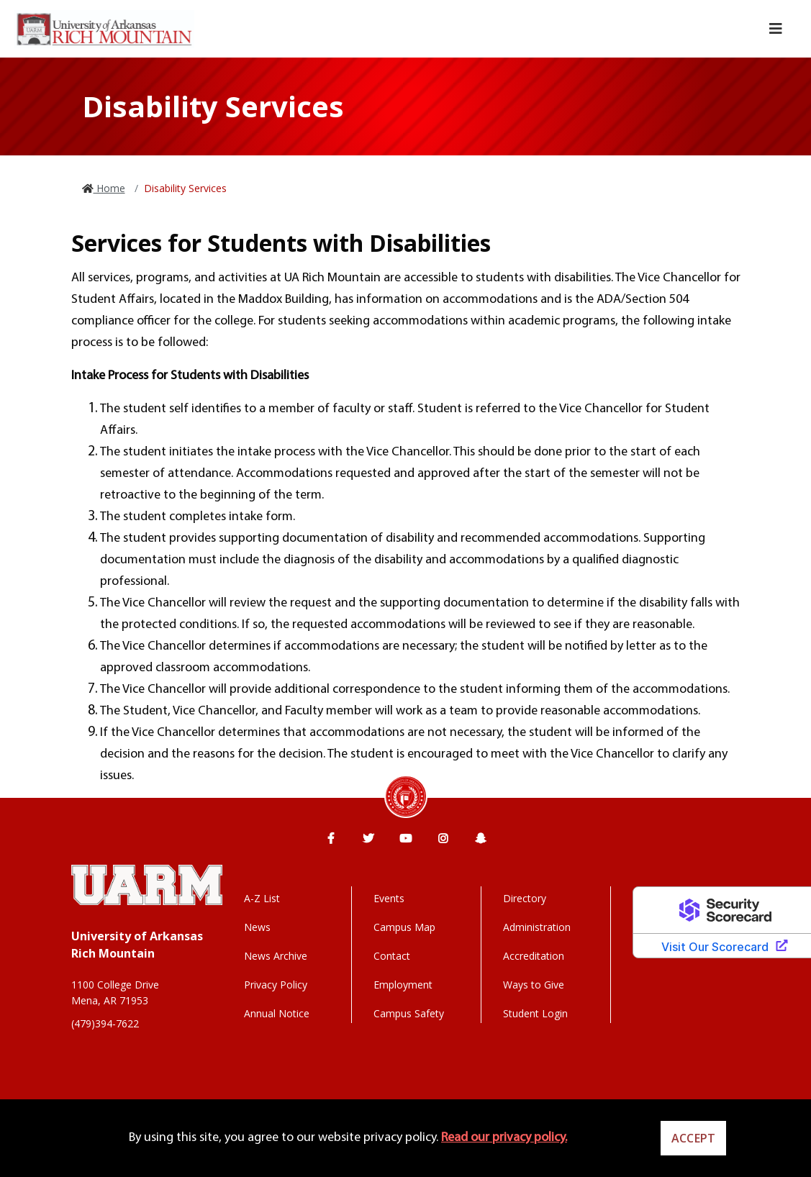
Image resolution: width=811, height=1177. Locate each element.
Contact (391, 956)
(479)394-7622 (105, 1023)
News (257, 927)
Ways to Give (533, 984)
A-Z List (262, 898)
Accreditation (533, 956)
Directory (524, 898)
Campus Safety (408, 1013)
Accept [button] (693, 1138)
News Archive (275, 956)
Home (109, 188)
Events (388, 898)
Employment (402, 984)
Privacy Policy (275, 984)
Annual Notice (276, 1013)
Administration (537, 927)
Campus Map (404, 927)
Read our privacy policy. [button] (504, 1138)
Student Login (535, 1013)
